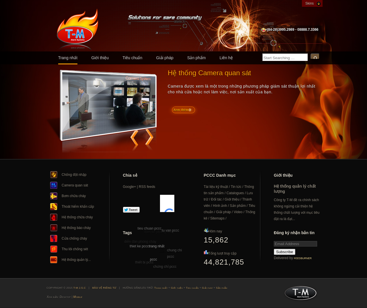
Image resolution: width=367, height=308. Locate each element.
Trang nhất (67, 57)
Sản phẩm (196, 57)
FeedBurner (303, 258)
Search (315, 56)
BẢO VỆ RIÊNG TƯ (104, 287)
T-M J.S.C (299, 294)
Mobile (77, 297)
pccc (153, 259)
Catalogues (235, 193)
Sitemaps (217, 218)
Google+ (129, 187)
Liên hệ (226, 57)
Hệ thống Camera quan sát (209, 73)
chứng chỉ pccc (165, 267)
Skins (309, 3)
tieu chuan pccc (149, 228)
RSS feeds (147, 187)
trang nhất (156, 246)
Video (238, 212)
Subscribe (284, 252)
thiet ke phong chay (159, 232)
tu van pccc (170, 230)
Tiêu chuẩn (132, 57)
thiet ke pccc (139, 246)
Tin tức (236, 187)
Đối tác (216, 199)
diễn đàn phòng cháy (140, 242)
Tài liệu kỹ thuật (216, 187)
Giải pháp (164, 57)
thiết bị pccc (144, 262)
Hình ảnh (220, 206)
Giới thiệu (100, 57)
